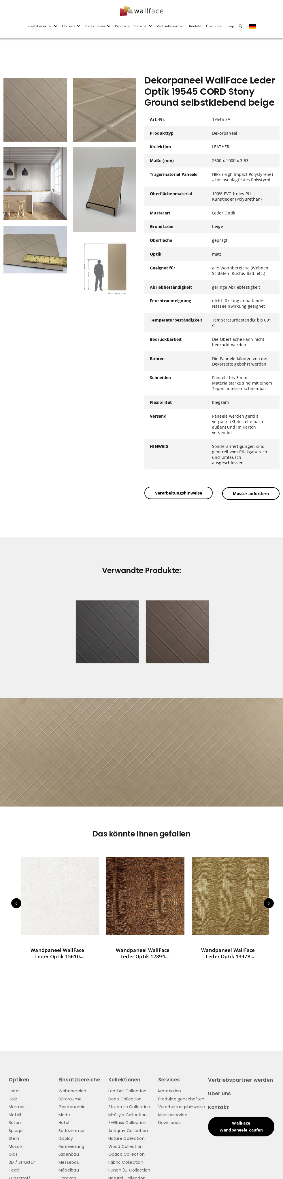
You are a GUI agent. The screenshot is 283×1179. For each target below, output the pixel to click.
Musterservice (172, 1114)
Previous (16, 902)
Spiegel (16, 1130)
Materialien (169, 1090)
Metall (15, 1114)
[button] (240, 30)
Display (66, 1138)
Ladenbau (69, 1154)
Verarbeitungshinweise (178, 493)
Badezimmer (72, 1130)
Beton (15, 1122)
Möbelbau (69, 1169)
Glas (13, 1154)
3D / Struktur (22, 1161)
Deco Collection (125, 1098)
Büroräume (70, 1098)
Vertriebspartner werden (240, 1079)
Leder (14, 1090)
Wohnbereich (72, 1090)
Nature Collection (126, 1138)
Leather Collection (127, 1090)
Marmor (17, 1106)
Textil (14, 1169)
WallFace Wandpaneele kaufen (241, 1125)
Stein (14, 1138)
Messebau (69, 1161)
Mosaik (15, 1145)
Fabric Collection (125, 1161)
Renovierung (71, 1145)
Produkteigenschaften (181, 1098)
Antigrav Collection (128, 1130)
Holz (13, 1098)
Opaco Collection (126, 1154)
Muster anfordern (251, 493)
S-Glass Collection (127, 1122)
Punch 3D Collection (129, 1169)
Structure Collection (129, 1106)
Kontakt (218, 1106)
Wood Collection (125, 1145)
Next (269, 902)
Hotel (64, 1122)
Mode (64, 1114)
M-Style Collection (127, 1114)
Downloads (169, 1122)
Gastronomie (72, 1106)
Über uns (219, 1092)
